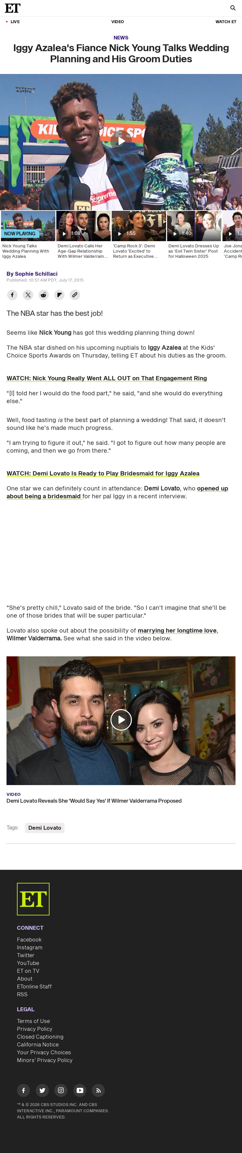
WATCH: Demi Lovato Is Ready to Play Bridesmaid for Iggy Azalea (103, 473)
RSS (22, 995)
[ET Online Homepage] (14, 8)
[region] (121, 142)
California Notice (38, 1045)
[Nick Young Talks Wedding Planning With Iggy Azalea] (27, 237)
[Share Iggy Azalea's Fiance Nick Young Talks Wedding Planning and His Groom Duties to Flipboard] (59, 295)
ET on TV (28, 971)
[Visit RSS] (98, 1091)
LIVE (15, 22)
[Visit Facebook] (23, 1091)
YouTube (28, 963)
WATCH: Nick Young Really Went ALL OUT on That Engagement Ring (107, 378)
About (25, 979)
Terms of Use (33, 1021)
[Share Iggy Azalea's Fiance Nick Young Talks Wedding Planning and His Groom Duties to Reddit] (44, 295)
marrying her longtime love (177, 630)
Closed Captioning (40, 1037)
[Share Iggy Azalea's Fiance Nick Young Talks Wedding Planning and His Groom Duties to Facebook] (12, 295)
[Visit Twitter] (42, 1091)
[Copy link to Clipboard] (75, 295)
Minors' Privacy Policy (45, 1060)
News (121, 38)
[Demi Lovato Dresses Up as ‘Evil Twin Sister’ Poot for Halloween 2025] (193, 237)
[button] (121, 141)
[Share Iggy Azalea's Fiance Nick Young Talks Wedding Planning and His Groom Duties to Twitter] (28, 295)
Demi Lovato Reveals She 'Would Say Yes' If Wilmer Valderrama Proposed (94, 801)
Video (117, 22)
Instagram (29, 948)
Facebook (29, 940)
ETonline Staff (34, 987)
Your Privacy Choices (44, 1053)
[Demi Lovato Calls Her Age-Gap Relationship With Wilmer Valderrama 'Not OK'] (83, 237)
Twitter (26, 955)
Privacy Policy (34, 1029)
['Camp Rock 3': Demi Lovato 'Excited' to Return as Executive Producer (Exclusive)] (138, 237)
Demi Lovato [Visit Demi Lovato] (44, 828)
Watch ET (226, 22)
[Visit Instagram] (60, 1091)
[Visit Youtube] (79, 1091)
